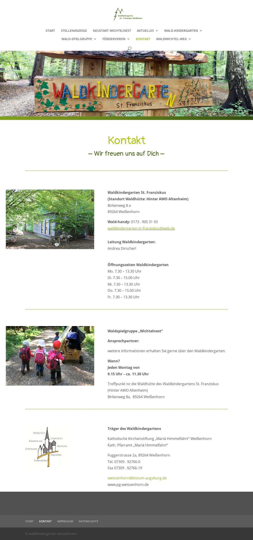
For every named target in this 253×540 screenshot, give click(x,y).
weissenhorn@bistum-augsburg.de (137, 478)
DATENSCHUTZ (88, 521)
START (50, 31)
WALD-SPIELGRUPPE (77, 39)
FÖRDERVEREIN (113, 39)
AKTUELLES (145, 31)
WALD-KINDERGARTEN (181, 31)
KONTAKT (143, 39)
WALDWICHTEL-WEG (171, 39)
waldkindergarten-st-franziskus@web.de (141, 228)
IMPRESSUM (65, 521)
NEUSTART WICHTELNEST (112, 31)
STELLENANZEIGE (74, 31)
